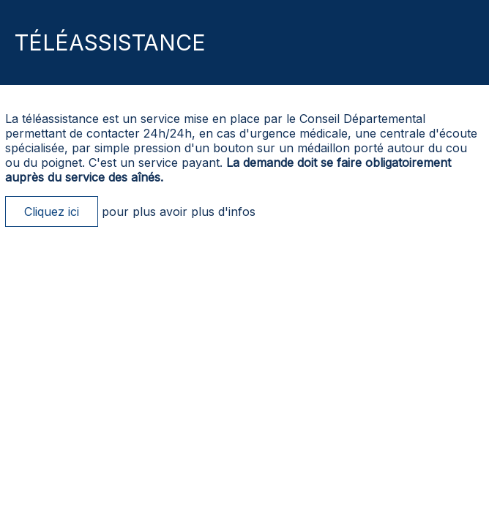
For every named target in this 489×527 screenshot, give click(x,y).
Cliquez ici (51, 211)
